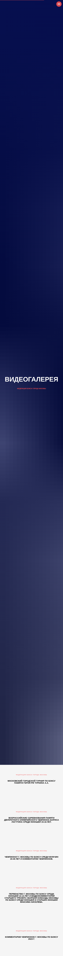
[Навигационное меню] (59, 4)
